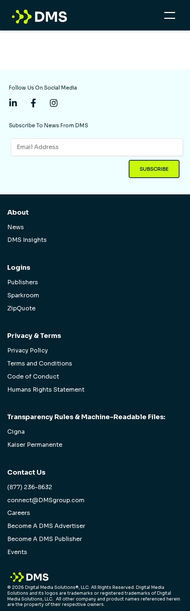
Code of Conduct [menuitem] (33, 376)
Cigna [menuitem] (16, 432)
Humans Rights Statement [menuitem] (45, 390)
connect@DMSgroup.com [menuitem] (45, 500)
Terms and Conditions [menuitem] (39, 363)
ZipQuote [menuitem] (21, 308)
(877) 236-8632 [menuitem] (29, 487)
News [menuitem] (15, 227)
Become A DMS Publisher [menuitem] (44, 539)
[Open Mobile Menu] (171, 17)
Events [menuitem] (17, 552)
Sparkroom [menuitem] (23, 295)
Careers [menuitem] (18, 513)
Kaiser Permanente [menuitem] (34, 445)
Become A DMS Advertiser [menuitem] (46, 526)
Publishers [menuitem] (22, 282)
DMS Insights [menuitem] (27, 240)
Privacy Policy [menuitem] (27, 350)
